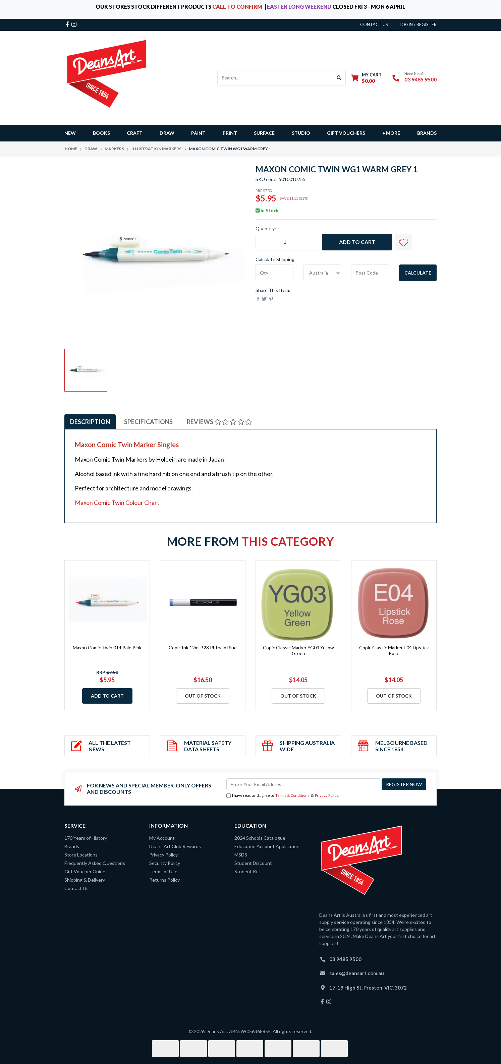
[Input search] (275, 77)
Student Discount (253, 863)
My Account (162, 838)
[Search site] (339, 77)
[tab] (90, 421)
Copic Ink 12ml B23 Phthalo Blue (203, 647)
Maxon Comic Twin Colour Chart (117, 502)
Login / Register (418, 24)
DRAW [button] (167, 133)
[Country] (322, 272)
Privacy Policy (326, 795)
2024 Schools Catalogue (259, 838)
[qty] (274, 272)
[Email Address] (303, 784)
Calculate (417, 273)
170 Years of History (85, 838)
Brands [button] (427, 133)
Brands (71, 846)
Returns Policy (164, 880)
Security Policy (164, 863)
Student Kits (248, 871)
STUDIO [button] (301, 133)
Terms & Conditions (292, 795)
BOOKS (101, 133)
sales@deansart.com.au (356, 973)
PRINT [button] (230, 133)
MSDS (240, 855)
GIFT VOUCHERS (346, 133)
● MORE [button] (391, 133)
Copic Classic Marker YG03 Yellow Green (298, 650)
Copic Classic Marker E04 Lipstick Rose (394, 650)
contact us (374, 24)
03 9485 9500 (420, 79)
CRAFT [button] (135, 133)
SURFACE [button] (264, 133)
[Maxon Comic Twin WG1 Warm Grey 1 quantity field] (287, 242)
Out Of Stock (203, 696)
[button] (403, 242)
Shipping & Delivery (84, 880)
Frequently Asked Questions (94, 863)
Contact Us (76, 888)
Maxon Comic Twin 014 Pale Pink (107, 647)
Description (90, 421)
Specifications (148, 421)
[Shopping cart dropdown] (366, 77)
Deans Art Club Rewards (175, 846)
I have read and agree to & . (282, 796)
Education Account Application (266, 846)
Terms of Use (163, 871)
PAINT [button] (198, 133)
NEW (70, 133)
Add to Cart (357, 242)
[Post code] (370, 272)
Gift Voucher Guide (84, 871)
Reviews (219, 421)
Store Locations (81, 855)
